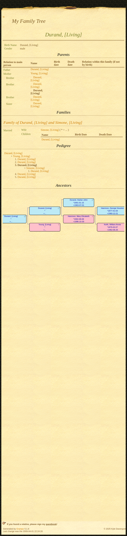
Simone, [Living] (50, 129)
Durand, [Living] (40, 69)
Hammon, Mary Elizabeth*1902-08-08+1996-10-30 (78, 219)
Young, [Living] (39, 73)
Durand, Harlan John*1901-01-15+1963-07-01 (78, 202)
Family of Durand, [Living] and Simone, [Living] (42, 122)
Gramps (20, 529)
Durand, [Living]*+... (44, 211)
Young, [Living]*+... (45, 227)
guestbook (51, 524)
